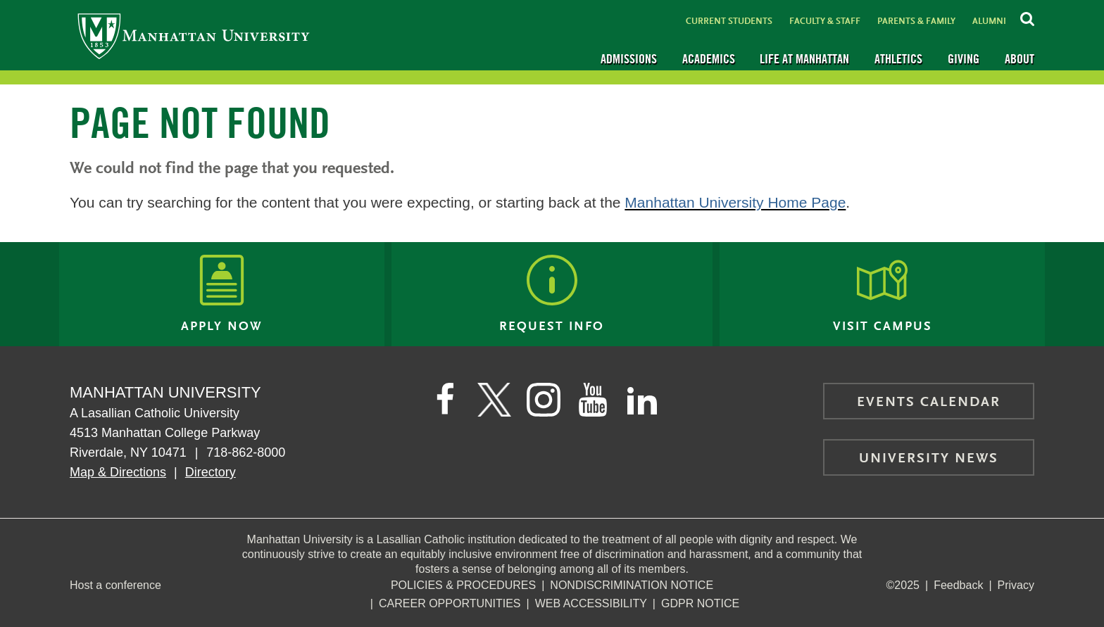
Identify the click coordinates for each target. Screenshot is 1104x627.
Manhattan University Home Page (735, 202)
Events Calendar (928, 402)
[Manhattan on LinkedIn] (642, 400)
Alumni (989, 21)
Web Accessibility (591, 603)
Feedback (958, 585)
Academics (708, 59)
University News (928, 459)
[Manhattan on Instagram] (543, 400)
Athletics (898, 59)
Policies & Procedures (463, 585)
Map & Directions (118, 472)
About (1019, 59)
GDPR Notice (700, 603)
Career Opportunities (450, 603)
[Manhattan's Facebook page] (445, 400)
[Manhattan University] (194, 35)
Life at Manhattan (804, 59)
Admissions (629, 59)
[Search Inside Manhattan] (1027, 17)
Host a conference (115, 585)
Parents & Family (916, 21)
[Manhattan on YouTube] (593, 400)
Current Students (729, 21)
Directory (210, 472)
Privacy (1016, 585)
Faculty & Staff (824, 21)
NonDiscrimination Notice (631, 585)
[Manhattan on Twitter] (494, 400)
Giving (963, 59)
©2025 (903, 585)
